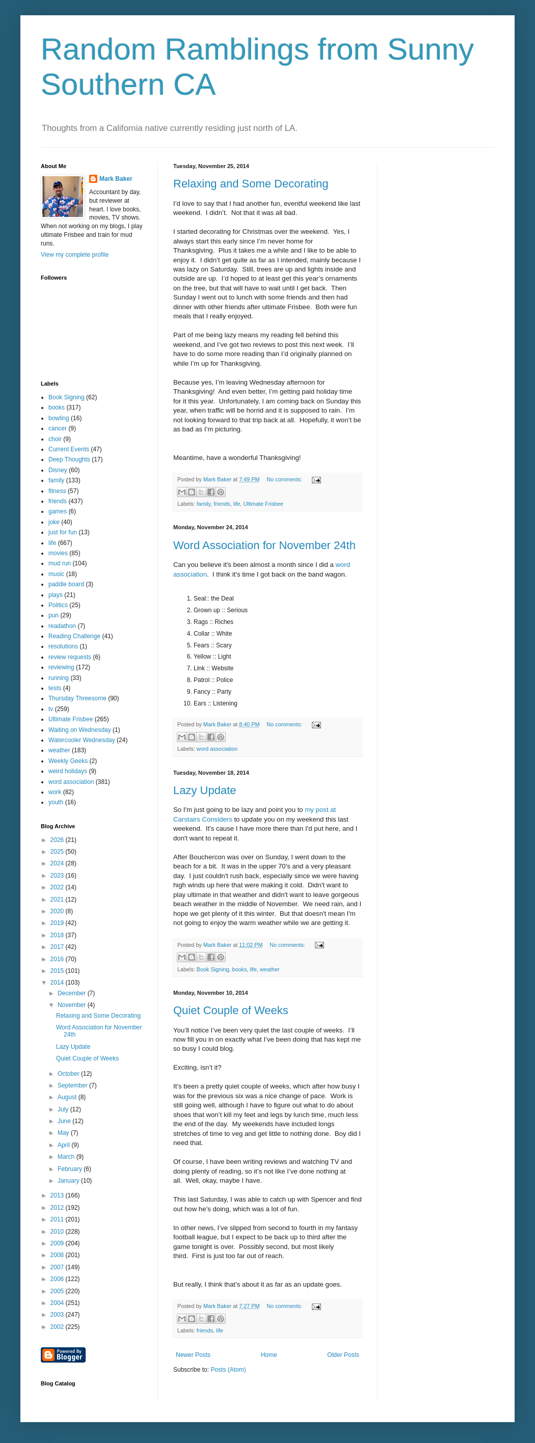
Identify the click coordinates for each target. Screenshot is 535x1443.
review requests (69, 657)
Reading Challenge (74, 636)
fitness (57, 491)
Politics (58, 605)
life (236, 504)
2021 (58, 899)
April (64, 1145)
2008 (58, 1255)
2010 (58, 1231)
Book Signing (213, 969)
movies (58, 553)
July (64, 1109)
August (68, 1097)
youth (55, 802)
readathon (62, 626)
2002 (58, 1326)
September (73, 1085)
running (58, 678)
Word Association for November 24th (264, 545)
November (73, 1005)
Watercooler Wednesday (81, 740)
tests (54, 688)
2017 (58, 946)
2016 (58, 959)
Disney (57, 470)
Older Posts (343, 1354)
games (57, 511)
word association (217, 749)
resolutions (63, 646)
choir (55, 439)
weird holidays (67, 771)
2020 (58, 911)
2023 (58, 875)
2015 (58, 970)
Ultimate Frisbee (263, 504)
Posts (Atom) (228, 1369)
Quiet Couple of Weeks (230, 1010)
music (56, 574)
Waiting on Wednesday (79, 729)
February (71, 1169)
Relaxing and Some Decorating (251, 183)
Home (269, 1354)
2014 (58, 982)
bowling (58, 418)
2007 (58, 1267)
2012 (58, 1207)
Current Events (68, 449)
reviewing (61, 667)
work (54, 792)
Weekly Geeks (68, 761)
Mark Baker (115, 178)
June (65, 1121)
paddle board (66, 584)
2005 (58, 1291)
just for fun (62, 532)
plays (55, 594)
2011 (58, 1219)
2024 (58, 863)
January (69, 1180)
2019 (58, 923)
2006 (58, 1279)
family (203, 504)
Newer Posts (193, 1354)
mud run (59, 563)
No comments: (285, 479)
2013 (58, 1195)
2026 (58, 839)
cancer (57, 428)
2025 (58, 851)
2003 (58, 1314)
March (67, 1156)
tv (50, 709)
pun (53, 615)
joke (54, 522)
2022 (58, 887)
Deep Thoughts (69, 459)
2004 (58, 1302)
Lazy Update (204, 790)
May (64, 1132)
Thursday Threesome (77, 698)
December (73, 993)
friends (221, 504)
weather (269, 969)
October (69, 1073)
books (239, 969)
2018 (58, 935)
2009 (58, 1243)
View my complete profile (75, 254)
